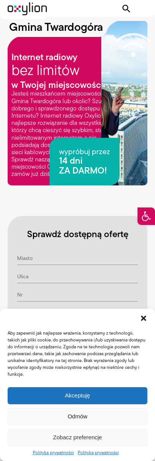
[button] (146, 216)
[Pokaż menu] (142, 8)
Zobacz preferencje (77, 437)
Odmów (78, 416)
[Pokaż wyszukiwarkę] (126, 8)
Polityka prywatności (53, 452)
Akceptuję (77, 395)
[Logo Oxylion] (27, 8)
